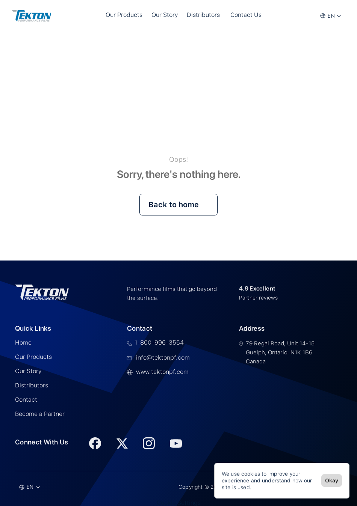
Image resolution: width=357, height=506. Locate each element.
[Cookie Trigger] (179, 503)
